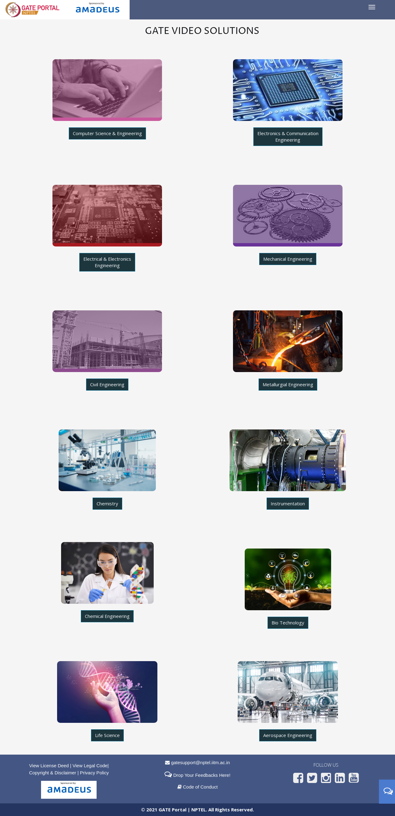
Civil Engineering (107, 384)
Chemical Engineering (107, 616)
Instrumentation (288, 503)
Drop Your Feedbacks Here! (201, 775)
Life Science (107, 735)
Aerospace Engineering (287, 735)
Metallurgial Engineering (288, 384)
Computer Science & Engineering (107, 133)
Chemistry (107, 503)
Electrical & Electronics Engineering (107, 262)
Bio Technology (288, 622)
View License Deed (49, 765)
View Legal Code (90, 765)
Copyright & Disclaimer (52, 772)
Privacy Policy (94, 772)
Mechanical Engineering (287, 259)
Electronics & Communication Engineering (287, 136)
